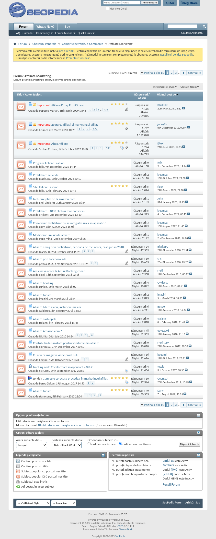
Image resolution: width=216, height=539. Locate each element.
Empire (43, 360)
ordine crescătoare (101, 444)
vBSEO (120, 526)
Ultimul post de (168, 94)
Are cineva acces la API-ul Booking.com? (59, 271)
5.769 (145, 128)
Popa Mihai (46, 238)
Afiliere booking (43, 283)
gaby (42, 226)
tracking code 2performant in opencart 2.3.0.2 (62, 367)
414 (106, 109)
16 (147, 354)
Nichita (43, 336)
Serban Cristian (48, 149)
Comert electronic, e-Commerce (82, 44)
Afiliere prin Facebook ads (49, 259)
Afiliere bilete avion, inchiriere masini (57, 307)
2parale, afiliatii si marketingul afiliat (74, 124)
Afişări (142, 98)
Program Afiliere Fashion (49, 163)
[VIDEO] (168, 474)
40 (147, 390)
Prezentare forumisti (78, 58)
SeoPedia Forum (172, 502)
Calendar (28, 33)
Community (43, 33)
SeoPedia (120, 536)
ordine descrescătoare (135, 444)
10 (147, 258)
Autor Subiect (33, 94)
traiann (43, 322)
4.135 (145, 108)
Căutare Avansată (192, 32)
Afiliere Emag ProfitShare (67, 105)
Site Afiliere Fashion (45, 187)
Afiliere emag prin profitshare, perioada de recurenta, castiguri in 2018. (79, 247)
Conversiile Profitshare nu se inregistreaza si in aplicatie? (69, 223)
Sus (197, 502)
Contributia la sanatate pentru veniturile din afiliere (66, 343)
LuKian (43, 286)
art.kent (43, 214)
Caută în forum (189, 86)
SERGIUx (44, 370)
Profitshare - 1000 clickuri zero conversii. (59, 211)
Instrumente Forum (164, 86)
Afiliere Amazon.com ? (47, 331)
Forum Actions (63, 33)
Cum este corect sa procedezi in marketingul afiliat (75, 378)
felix (41, 166)
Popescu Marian (48, 110)
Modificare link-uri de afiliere (51, 235)
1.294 (145, 147)
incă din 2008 (66, 51)
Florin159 (44, 346)
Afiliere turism (42, 295)
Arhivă (189, 502)
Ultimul (194, 73)
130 (108, 148)
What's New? (45, 26)
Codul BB (169, 461)
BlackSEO (44, 178)
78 (147, 330)
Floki (42, 274)
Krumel (43, 130)
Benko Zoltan (47, 383)
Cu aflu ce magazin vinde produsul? (56, 355)
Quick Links (85, 33)
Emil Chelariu (47, 202)
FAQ (17, 33)
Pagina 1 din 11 (154, 72)
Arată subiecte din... (29, 440)
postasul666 (46, 264)
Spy (67, 26)
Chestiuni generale (44, 44)
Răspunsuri (141, 94)
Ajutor (170, 3)
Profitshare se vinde (46, 175)
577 (95, 129)
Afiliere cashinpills (44, 319)
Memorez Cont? (116, 8)
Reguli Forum (171, 484)
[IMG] (175, 469)
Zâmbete (168, 465)
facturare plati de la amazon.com (54, 199)
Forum (23, 26)
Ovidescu (44, 310)
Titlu (19, 94)
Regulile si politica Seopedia (176, 54)
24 (147, 246)
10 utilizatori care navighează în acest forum (66, 425)
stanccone (45, 396)
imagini (43, 298)
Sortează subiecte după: (67, 440)
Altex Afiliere (59, 143)
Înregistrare (190, 3)
